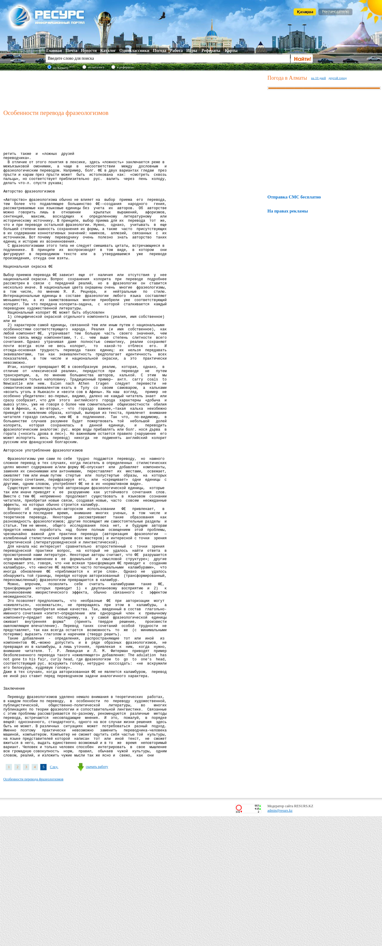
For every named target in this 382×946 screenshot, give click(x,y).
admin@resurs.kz (279, 940)
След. (54, 897)
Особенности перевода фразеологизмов (33, 909)
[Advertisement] (134, 89)
